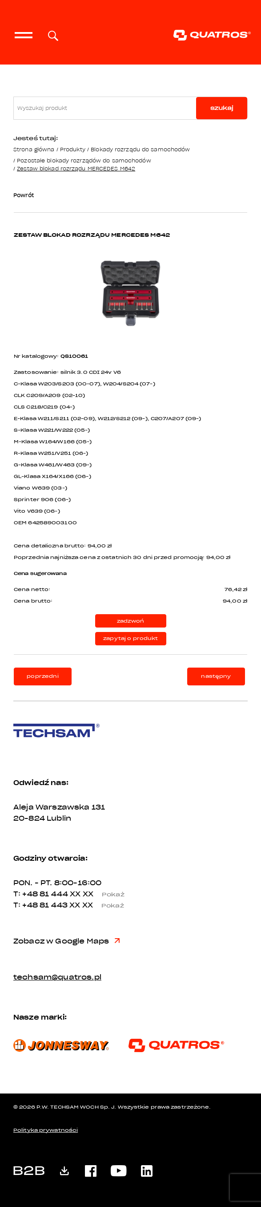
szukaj (221, 108)
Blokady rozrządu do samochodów (140, 149)
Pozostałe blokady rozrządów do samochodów (84, 160)
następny (216, 676)
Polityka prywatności (45, 1130)
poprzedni (42, 676)
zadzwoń (130, 621)
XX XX (100, 894)
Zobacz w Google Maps (66, 941)
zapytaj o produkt (130, 638)
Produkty (72, 149)
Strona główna (33, 149)
